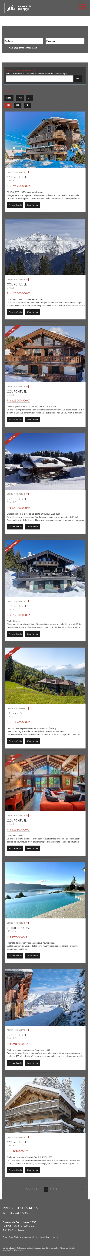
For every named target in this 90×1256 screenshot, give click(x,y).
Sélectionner (32, 205)
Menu (82, 6)
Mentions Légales (9, 1248)
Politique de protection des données (31, 1248)
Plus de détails (15, 205)
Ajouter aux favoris (67, 1248)
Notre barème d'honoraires (13, 1250)
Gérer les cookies (52, 1248)
